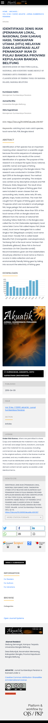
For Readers (9, 579)
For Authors (8, 583)
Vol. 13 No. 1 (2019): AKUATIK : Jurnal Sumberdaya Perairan (23, 15)
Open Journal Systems (14, 618)
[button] (9, 528)
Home (5, 11)
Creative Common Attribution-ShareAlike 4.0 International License (23, 678)
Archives (13, 11)
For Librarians (9, 587)
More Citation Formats (18, 517)
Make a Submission (15, 563)
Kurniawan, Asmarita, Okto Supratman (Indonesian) (19, 374)
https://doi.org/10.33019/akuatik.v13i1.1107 (25, 122)
